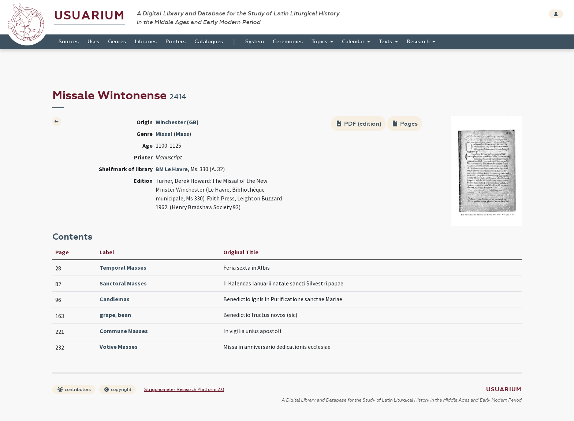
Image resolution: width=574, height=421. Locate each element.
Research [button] (419, 41)
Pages (405, 123)
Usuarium (89, 15)
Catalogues (208, 41)
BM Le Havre (172, 169)
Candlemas (115, 299)
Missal (164, 133)
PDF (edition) (359, 123)
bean (124, 314)
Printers (175, 41)
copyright (117, 389)
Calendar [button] (354, 41)
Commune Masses (124, 331)
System (254, 41)
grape (107, 314)
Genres (117, 41)
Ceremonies (288, 41)
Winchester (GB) (177, 122)
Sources (69, 41)
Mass (182, 133)
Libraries (146, 41)
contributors (74, 389)
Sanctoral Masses (123, 283)
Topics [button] (320, 41)
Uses (93, 41)
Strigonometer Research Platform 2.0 (184, 389)
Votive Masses (119, 346)
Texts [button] (386, 41)
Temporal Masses (123, 267)
